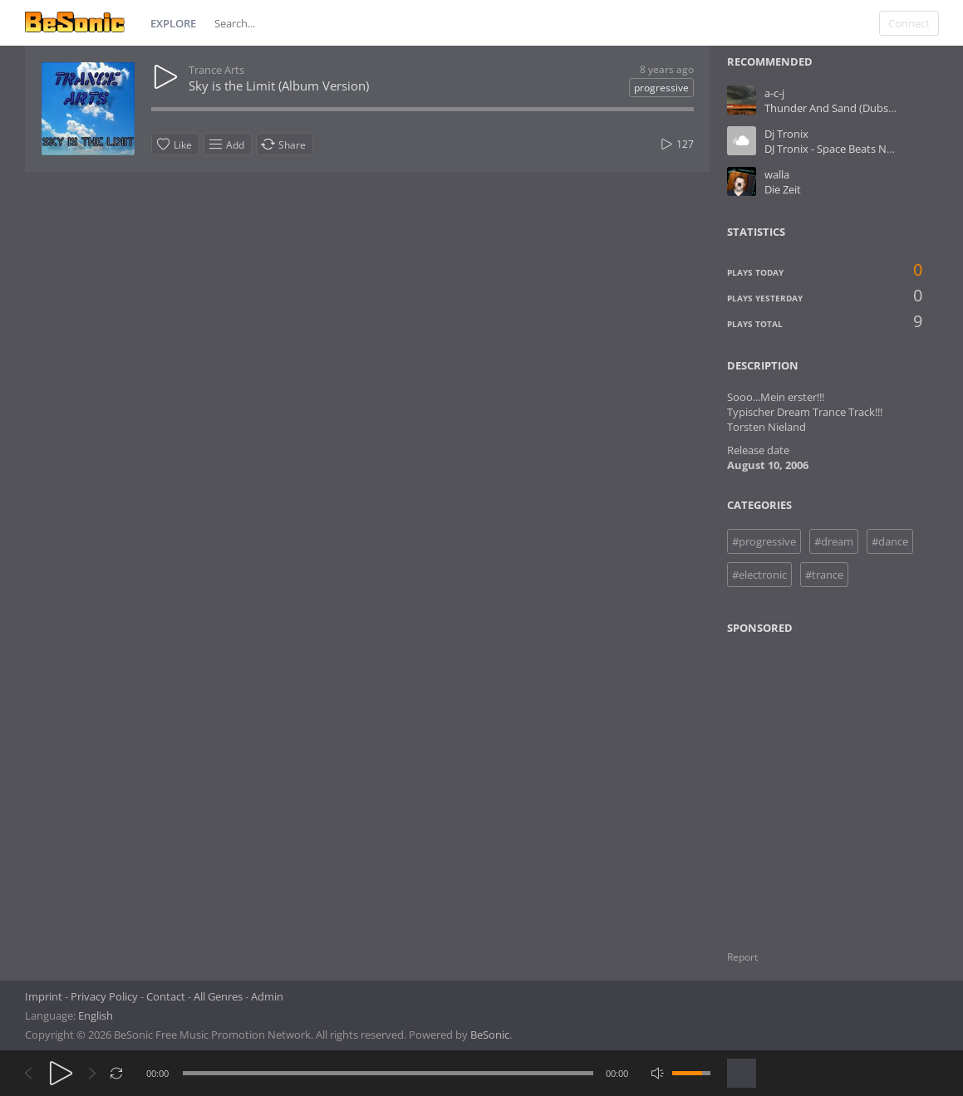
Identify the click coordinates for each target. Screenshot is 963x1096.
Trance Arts (216, 69)
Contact (165, 996)
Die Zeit (782, 189)
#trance (824, 574)
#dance (890, 541)
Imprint (43, 996)
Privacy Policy (104, 996)
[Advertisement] (807, 782)
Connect (909, 23)
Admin (267, 996)
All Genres (218, 996)
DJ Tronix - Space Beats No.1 (833, 148)
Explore (173, 23)
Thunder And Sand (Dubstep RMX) (849, 107)
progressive (661, 88)
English (95, 1015)
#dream (833, 541)
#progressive (764, 541)
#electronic (759, 574)
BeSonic (489, 1034)
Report (742, 957)
